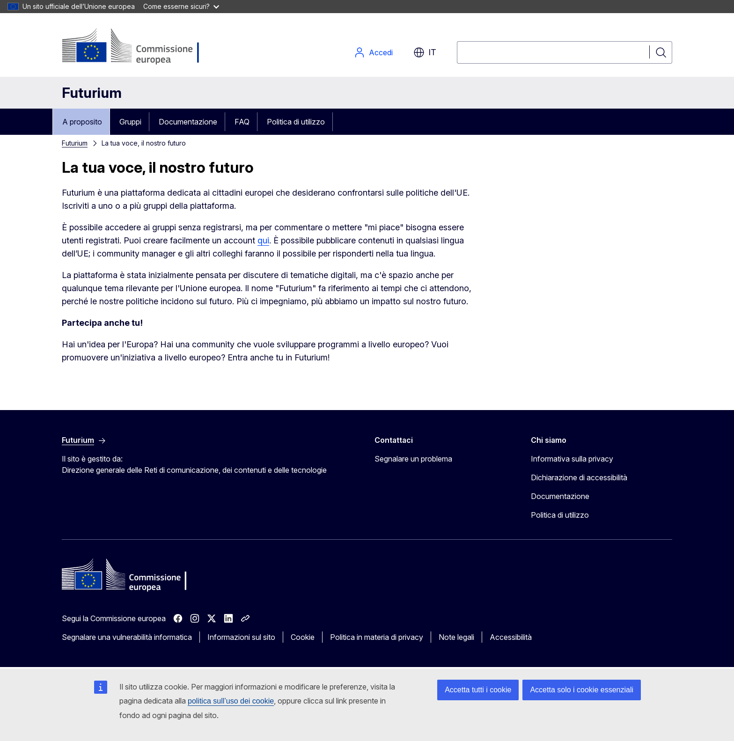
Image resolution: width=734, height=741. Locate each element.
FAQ (242, 121)
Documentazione (188, 121)
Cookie (303, 637)
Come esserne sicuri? (181, 6)
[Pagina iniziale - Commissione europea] (136, 47)
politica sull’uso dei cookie (231, 701)
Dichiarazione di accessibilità (579, 477)
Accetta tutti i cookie (478, 690)
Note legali (456, 637)
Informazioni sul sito (241, 637)
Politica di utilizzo (296, 121)
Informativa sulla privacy (572, 458)
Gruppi (130, 121)
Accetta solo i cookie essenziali (581, 690)
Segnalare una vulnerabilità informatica (127, 637)
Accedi (373, 52)
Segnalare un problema (413, 458)
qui (263, 240)
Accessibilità (511, 637)
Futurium (92, 92)
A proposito (82, 121)
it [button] (424, 52)
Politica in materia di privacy (376, 637)
